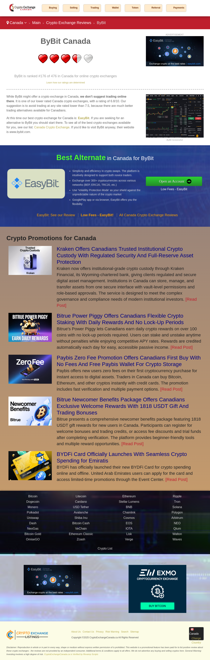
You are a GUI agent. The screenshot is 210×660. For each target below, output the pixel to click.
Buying (53, 7)
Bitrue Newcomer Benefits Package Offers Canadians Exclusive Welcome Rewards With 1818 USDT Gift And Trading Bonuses (123, 406)
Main (36, 23)
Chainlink (129, 514)
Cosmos (129, 519)
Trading (94, 7)
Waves (177, 541)
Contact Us (88, 631)
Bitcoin (32, 498)
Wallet (115, 7)
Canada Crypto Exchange (51, 127)
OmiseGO (33, 541)
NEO (177, 525)
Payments (178, 7)
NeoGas (32, 530)
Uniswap (33, 519)
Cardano (81, 503)
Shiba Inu (81, 519)
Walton (177, 535)
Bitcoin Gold (32, 535)
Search (124, 631)
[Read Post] (182, 347)
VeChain (81, 530)
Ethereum (129, 498)
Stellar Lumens (129, 503)
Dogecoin (32, 503)
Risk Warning (112, 631)
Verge (129, 541)
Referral (155, 7)
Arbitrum (177, 519)
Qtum (177, 530)
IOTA (128, 530)
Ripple (177, 498)
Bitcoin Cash (81, 525)
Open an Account (173, 181)
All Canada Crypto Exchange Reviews (148, 217)
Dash (32, 525)
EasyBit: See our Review (56, 217)
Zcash (81, 541)
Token (135, 7)
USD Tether (81, 509)
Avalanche (81, 514)
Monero (33, 509)
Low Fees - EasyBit (176, 188)
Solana (177, 509)
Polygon (177, 514)
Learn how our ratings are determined (65, 82)
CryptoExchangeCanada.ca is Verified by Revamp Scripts (71, 654)
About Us (76, 631)
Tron (177, 503)
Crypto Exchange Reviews (68, 23)
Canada (17, 23)
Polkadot (33, 514)
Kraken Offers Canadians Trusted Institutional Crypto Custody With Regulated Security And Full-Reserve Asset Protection (125, 255)
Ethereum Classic (81, 535)
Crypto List (105, 548)
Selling (73, 7)
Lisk (129, 535)
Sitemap (134, 631)
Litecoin (81, 498)
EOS (129, 525)
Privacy (100, 631)
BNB (129, 509)
